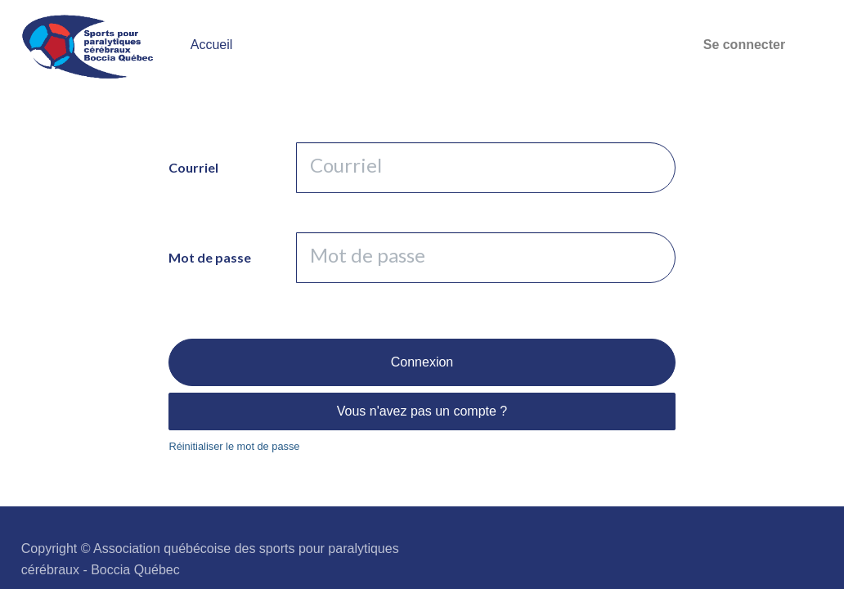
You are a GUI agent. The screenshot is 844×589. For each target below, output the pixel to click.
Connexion (422, 362)
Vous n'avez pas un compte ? (422, 411)
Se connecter (744, 45)
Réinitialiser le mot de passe (233, 446)
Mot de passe (209, 257)
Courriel (193, 167)
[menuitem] (211, 45)
